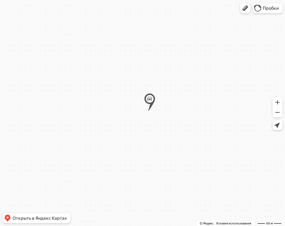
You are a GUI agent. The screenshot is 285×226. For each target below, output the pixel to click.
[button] (245, 8)
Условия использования (233, 223)
